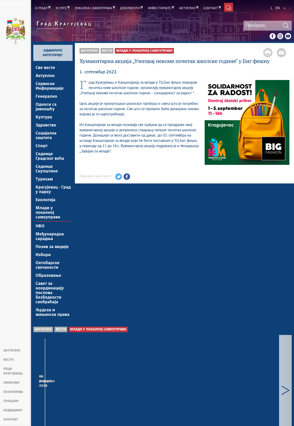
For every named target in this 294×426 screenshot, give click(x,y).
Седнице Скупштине (47, 169)
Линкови (11, 382)
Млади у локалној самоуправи (48, 212)
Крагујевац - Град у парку (53, 189)
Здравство (46, 125)
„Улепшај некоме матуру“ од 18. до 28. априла (194, 387)
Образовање (48, 276)
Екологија (45, 200)
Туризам (44, 179)
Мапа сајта (45, 416)
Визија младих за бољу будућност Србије (127, 387)
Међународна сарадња (50, 236)
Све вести (45, 68)
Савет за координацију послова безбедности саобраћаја (50, 293)
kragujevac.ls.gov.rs (71, 419)
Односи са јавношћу (46, 107)
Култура (44, 117)
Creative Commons (144, 414)
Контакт (10, 419)
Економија (13, 392)
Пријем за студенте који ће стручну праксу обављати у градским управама (64, 391)
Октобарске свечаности (47, 265)
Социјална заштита (46, 135)
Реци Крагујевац (13, 371)
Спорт (42, 146)
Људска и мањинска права (52, 312)
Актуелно (11, 350)
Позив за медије (52, 247)
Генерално (46, 96)
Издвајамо (13, 410)
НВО (40, 226)
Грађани (10, 401)
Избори (43, 255)
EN (277, 8)
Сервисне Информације (50, 86)
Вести (8, 359)
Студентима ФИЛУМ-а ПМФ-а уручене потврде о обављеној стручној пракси (257, 391)
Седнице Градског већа (50, 156)
